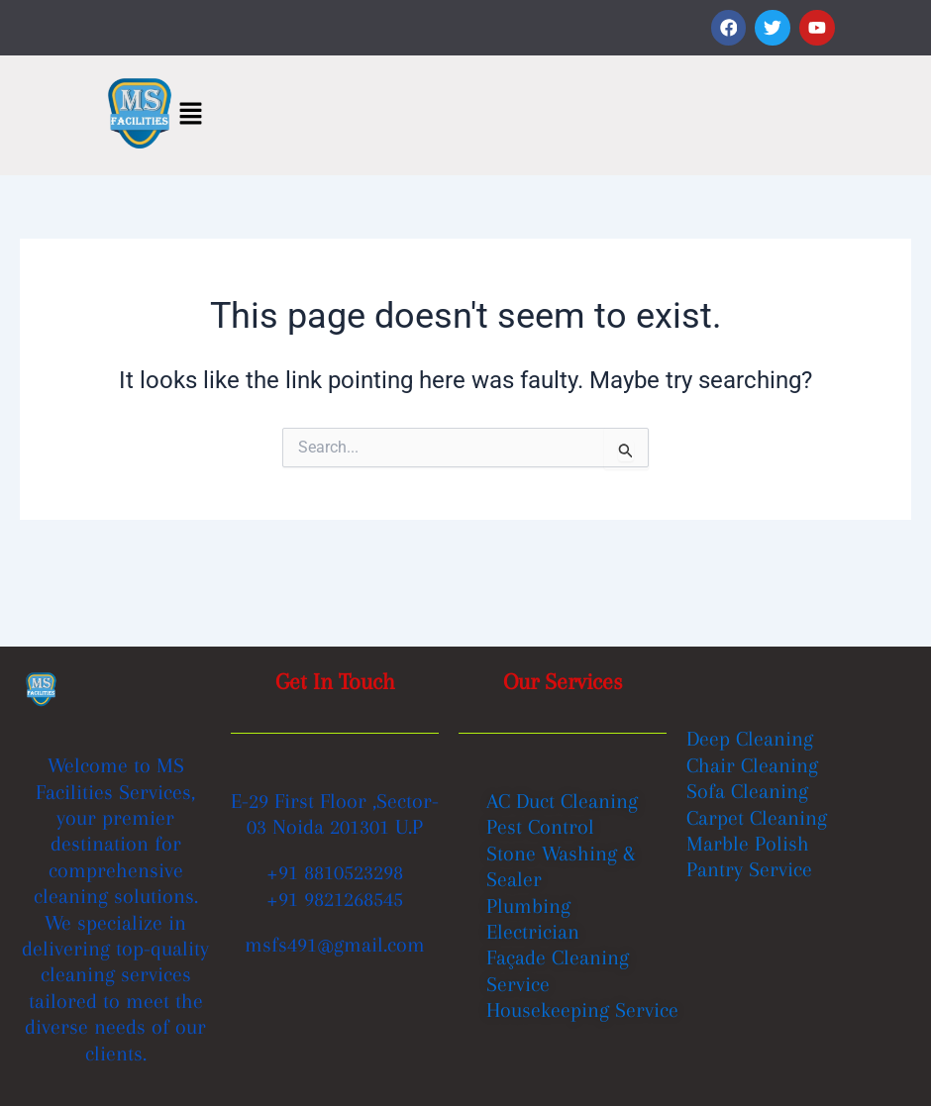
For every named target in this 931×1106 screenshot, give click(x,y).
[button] (190, 115)
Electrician (532, 932)
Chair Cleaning (752, 765)
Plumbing (528, 905)
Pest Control (540, 827)
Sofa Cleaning (747, 791)
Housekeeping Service (582, 1010)
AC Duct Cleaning (562, 801)
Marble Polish (747, 843)
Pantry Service (749, 870)
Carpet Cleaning (756, 818)
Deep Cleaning (749, 740)
